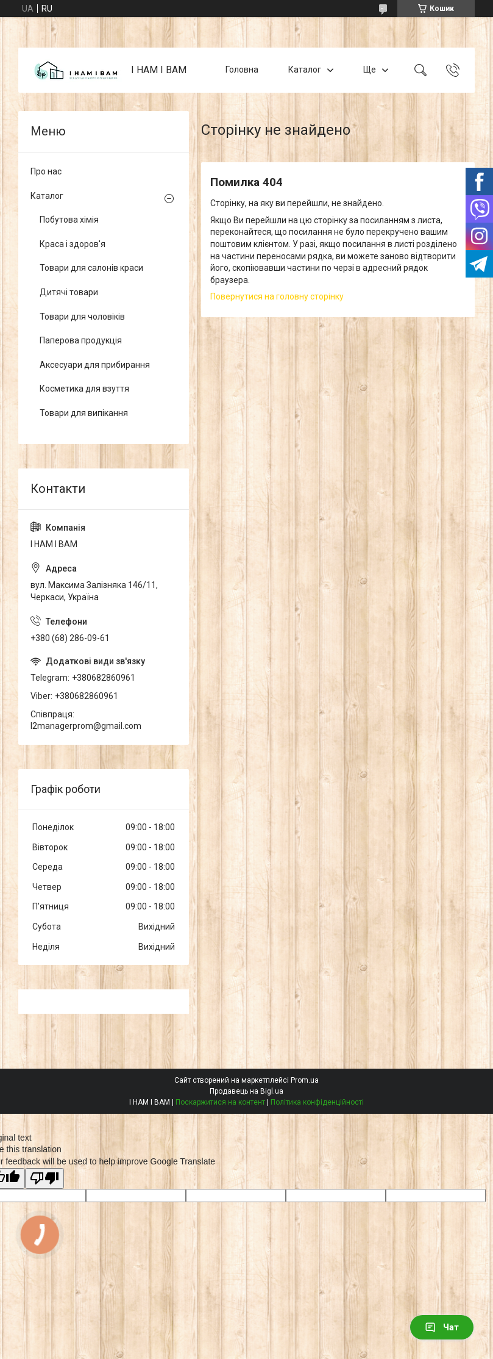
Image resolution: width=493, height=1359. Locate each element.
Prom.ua (305, 1080)
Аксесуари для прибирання (95, 365)
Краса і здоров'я (72, 244)
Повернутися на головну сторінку (277, 296)
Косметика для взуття (84, 388)
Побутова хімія (69, 219)
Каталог (304, 69)
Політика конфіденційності (317, 1102)
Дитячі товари (69, 292)
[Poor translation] (44, 1178)
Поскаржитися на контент (220, 1102)
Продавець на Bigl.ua (246, 1091)
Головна (241, 69)
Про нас (46, 171)
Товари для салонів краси (91, 268)
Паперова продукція (81, 340)
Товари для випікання (84, 413)
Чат (442, 1327)
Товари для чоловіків (82, 316)
